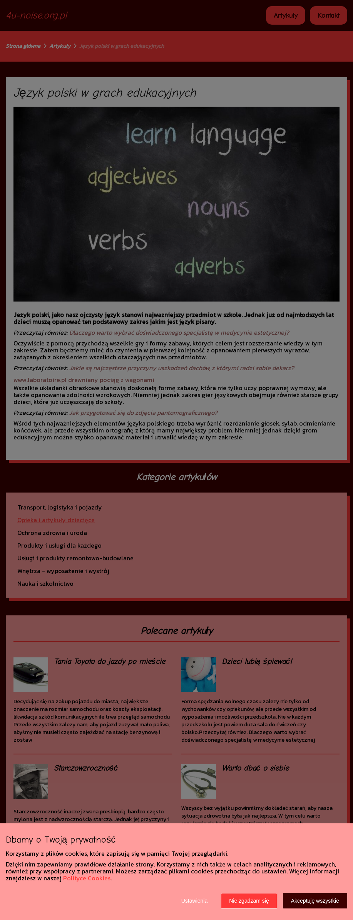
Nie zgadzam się (249, 901)
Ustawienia (194, 901)
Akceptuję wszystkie (315, 901)
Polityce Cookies (86, 878)
